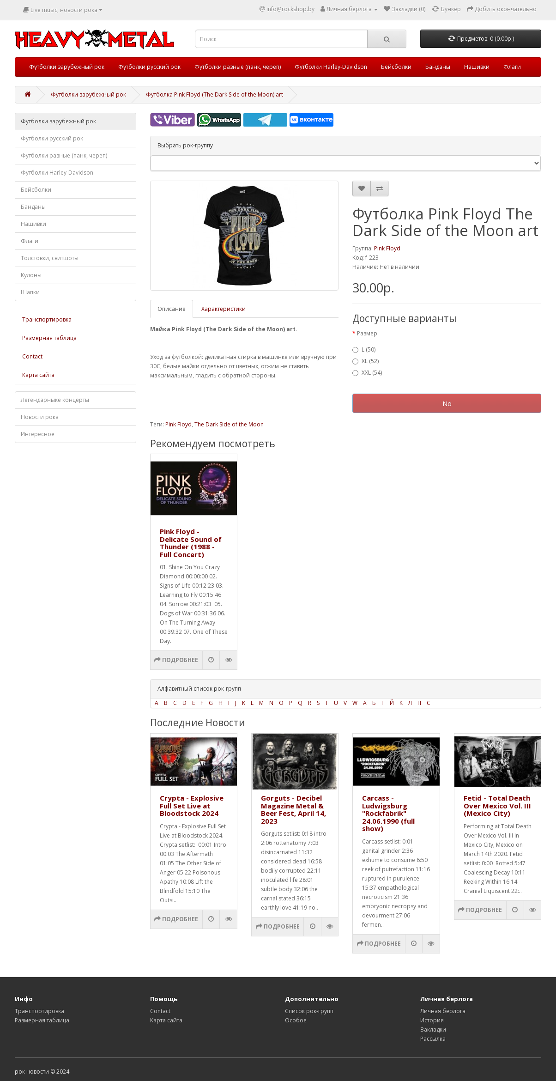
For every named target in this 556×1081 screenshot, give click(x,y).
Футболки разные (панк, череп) (237, 67)
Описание (171, 309)
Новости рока (40, 417)
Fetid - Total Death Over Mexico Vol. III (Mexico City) (497, 805)
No (447, 403)
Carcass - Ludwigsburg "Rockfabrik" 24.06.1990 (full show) (388, 813)
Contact (32, 356)
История (432, 1020)
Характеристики (223, 309)
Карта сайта (38, 375)
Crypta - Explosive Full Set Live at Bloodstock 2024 (192, 805)
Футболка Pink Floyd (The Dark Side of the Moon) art (214, 94)
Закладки (433, 1029)
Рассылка (433, 1039)
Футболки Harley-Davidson (331, 67)
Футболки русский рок (149, 67)
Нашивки (477, 67)
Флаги (512, 67)
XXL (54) (367, 373)
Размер (367, 333)
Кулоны (31, 275)
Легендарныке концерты (55, 400)
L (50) (363, 349)
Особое (296, 1020)
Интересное (37, 434)
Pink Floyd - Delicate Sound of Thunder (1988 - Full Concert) (191, 543)
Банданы (437, 67)
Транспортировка (47, 319)
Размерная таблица (49, 338)
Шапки (30, 292)
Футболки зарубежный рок (66, 67)
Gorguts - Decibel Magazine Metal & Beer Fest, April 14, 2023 (293, 809)
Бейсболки (396, 67)
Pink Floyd (387, 248)
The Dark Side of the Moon (229, 424)
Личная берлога (442, 1011)
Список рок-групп (309, 1011)
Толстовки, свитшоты (50, 258)
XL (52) (365, 361)
